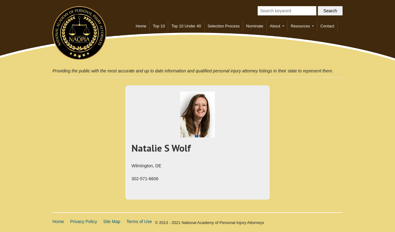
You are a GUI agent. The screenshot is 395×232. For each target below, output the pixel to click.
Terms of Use (139, 221)
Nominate (255, 26)
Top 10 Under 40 (186, 26)
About (275, 26)
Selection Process (224, 26)
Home (141, 26)
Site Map (111, 221)
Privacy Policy (83, 221)
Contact (327, 26)
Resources (301, 26)
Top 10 (159, 26)
